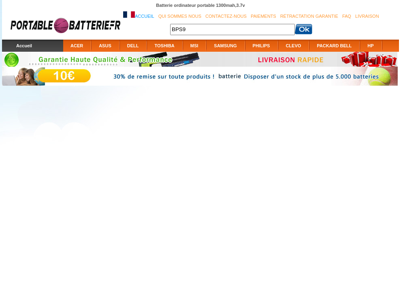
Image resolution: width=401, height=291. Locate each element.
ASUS (105, 45)
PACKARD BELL (334, 45)
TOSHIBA (164, 45)
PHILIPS (261, 45)
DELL (133, 45)
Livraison (367, 16)
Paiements (263, 16)
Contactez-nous (226, 16)
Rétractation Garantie (309, 16)
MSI (194, 45)
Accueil (144, 16)
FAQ (346, 16)
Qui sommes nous (179, 16)
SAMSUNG (225, 45)
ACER (76, 45)
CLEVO (293, 45)
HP (370, 45)
